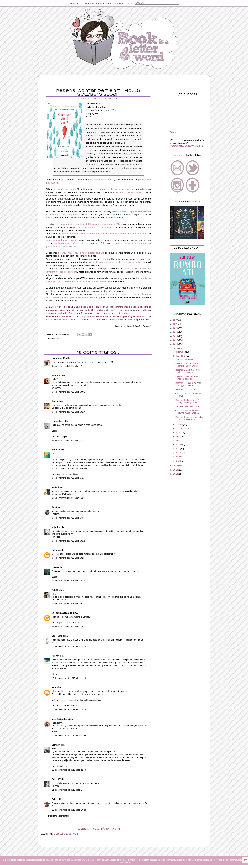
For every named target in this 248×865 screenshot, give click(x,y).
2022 (175, 320)
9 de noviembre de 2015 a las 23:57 (68, 626)
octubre (179, 424)
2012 (175, 474)
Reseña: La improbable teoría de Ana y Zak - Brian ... (188, 411)
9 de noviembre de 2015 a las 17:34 (68, 518)
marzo (179, 453)
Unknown (56, 550)
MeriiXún (56, 375)
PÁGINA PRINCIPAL (110, 829)
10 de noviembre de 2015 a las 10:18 (69, 646)
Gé (53, 507)
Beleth (55, 799)
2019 (175, 332)
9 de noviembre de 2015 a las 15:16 (68, 478)
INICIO (74, 3)
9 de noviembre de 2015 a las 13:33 (68, 440)
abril (178, 449)
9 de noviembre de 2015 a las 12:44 (68, 366)
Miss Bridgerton (60, 719)
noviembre (181, 356)
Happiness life (59, 358)
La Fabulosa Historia (62, 613)
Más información (127, 862)
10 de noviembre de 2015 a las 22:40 (69, 770)
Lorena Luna (58, 421)
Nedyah (56, 656)
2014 (175, 466)
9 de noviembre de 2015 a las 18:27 (68, 558)
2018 (175, 336)
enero (179, 461)
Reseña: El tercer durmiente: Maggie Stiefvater (188, 384)
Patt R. (55, 590)
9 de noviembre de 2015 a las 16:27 (68, 498)
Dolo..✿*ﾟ (56, 779)
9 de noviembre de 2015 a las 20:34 (68, 603)
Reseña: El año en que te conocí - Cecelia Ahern (187, 364)
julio (178, 436)
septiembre (181, 428)
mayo (178, 444)
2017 (175, 340)
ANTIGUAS (93, 829)
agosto (179, 432)
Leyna (55, 567)
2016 (175, 344)
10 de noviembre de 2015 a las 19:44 (69, 710)
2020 (175, 328)
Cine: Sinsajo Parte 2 (185, 359)
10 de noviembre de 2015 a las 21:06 (69, 735)
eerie (54, 687)
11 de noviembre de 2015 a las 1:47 (68, 790)
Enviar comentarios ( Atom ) (66, 834)
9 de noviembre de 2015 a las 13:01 (68, 392)
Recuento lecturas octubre (187, 406)
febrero (179, 456)
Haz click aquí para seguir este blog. (186, 146)
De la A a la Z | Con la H (186, 389)
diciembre (180, 352)
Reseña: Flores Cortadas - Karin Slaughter (187, 377)
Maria (55, 487)
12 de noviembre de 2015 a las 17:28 (69, 810)
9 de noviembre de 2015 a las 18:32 (68, 581)
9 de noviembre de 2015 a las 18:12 (68, 541)
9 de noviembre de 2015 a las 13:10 (68, 412)
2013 (175, 470)
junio (178, 440)
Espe (54, 401)
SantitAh (56, 745)
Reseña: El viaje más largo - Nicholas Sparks (188, 371)
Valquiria (56, 527)
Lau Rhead (57, 636)
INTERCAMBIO (123, 3)
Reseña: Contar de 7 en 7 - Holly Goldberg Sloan (187, 401)
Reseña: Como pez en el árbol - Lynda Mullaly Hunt (189, 418)
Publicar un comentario (58, 816)
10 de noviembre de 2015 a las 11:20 (69, 678)
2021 (175, 324)
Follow (173, 132)
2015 (175, 348)
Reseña (59, 339)
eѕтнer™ (56, 450)
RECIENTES (82, 829)
